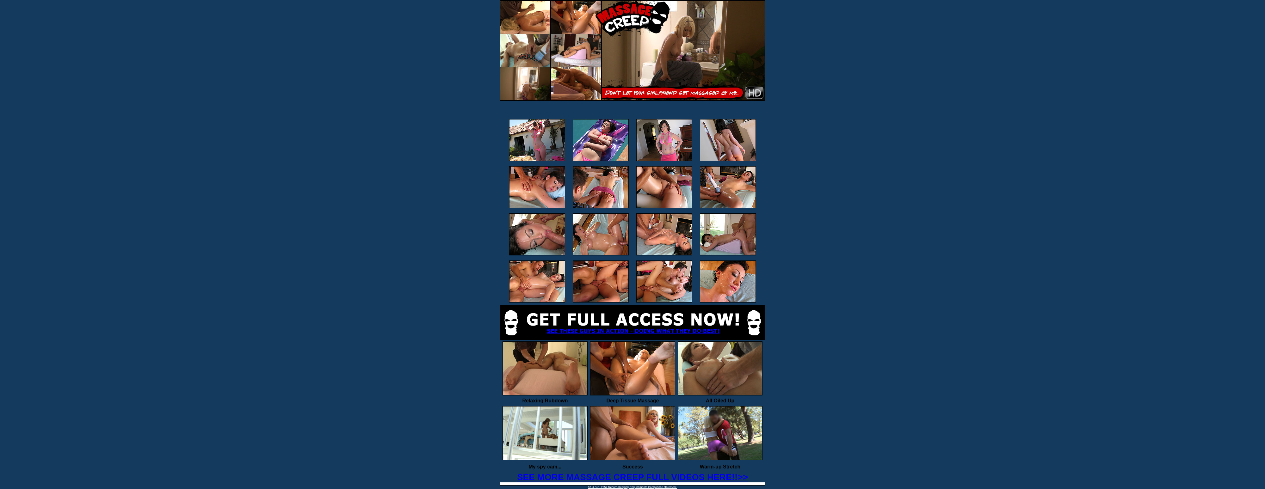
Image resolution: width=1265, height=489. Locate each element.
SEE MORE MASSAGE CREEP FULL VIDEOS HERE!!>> (632, 477)
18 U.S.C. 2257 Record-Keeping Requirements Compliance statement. (632, 487)
